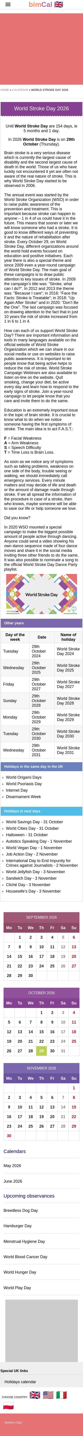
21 (9, 966)
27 (74, 966)
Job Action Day (19, 854)
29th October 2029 (39, 717)
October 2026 (41, 993)
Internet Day (17, 790)
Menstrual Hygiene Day (24, 1241)
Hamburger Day (18, 1226)
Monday (10, 717)
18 (52, 956)
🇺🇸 (48, 1395)
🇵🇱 (8, 1405)
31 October (53, 822)
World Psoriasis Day (24, 784)
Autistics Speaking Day (26, 841)
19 (63, 956)
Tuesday (10, 651)
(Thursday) (49, 141)
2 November (47, 854)
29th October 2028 (39, 701)
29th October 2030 (39, 734)
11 (52, 947)
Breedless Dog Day (21, 1210)
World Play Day (17, 1288)
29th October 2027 (39, 684)
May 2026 (12, 1166)
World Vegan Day (21, 848)
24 (41, 966)
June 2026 (13, 1181)
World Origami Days (24, 777)
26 (63, 966)
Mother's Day (13, 1422)
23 (31, 966)
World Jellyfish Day (23, 872)
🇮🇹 (61, 1395)
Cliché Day (15, 885)
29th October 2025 (39, 668)
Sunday (10, 701)
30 (31, 975)
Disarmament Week (23, 797)
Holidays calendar (20, 1382)
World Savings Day (23, 822)
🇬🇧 (46, 4)
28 (9, 975)
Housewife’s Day (21, 891)
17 (41, 956)
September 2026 (41, 917)
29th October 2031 (39, 750)
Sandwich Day (18, 878)
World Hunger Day (20, 1272)
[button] (8, 4)
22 (20, 966)
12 (63, 947)
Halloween (15, 835)
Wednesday (13, 668)
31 (63, 1051)
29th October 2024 (39, 651)
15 (20, 956)
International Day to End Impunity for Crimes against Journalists (38, 863)
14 (9, 956)
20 (74, 956)
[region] (41, 49)
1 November (61, 841)
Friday (8, 684)
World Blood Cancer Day (25, 1257)
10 (41, 947)
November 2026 (41, 1068)
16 (31, 956)
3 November (54, 872)
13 (74, 947)
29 (20, 975)
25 (52, 966)
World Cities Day (21, 828)
